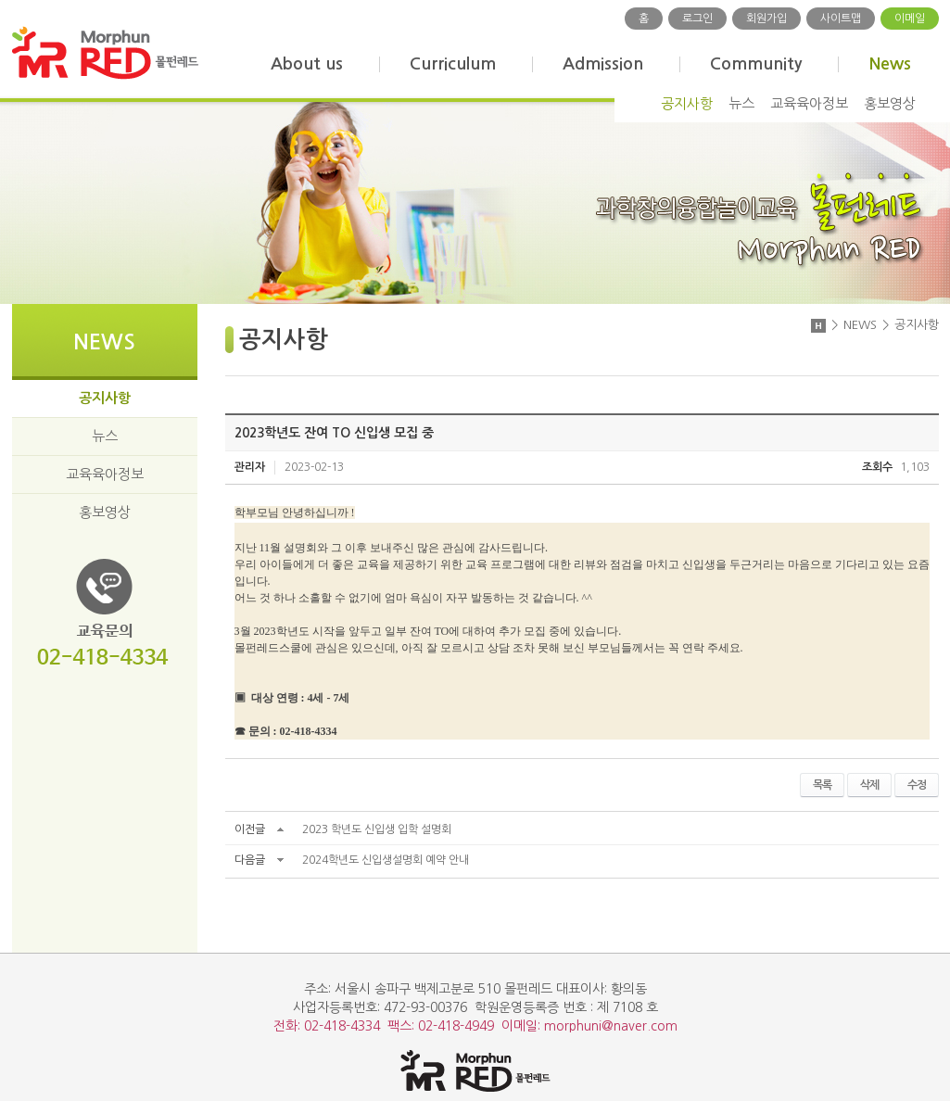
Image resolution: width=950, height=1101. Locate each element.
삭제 (869, 785)
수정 (916, 785)
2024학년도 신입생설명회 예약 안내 (385, 860)
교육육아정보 (809, 103)
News (889, 64)
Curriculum (453, 64)
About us (307, 64)
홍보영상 (890, 103)
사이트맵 (840, 18)
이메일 (909, 18)
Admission (603, 64)
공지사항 (687, 103)
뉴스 (741, 103)
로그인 (697, 18)
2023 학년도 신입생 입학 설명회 (376, 829)
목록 (822, 785)
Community (756, 64)
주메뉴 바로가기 (0, 0)
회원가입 (766, 18)
